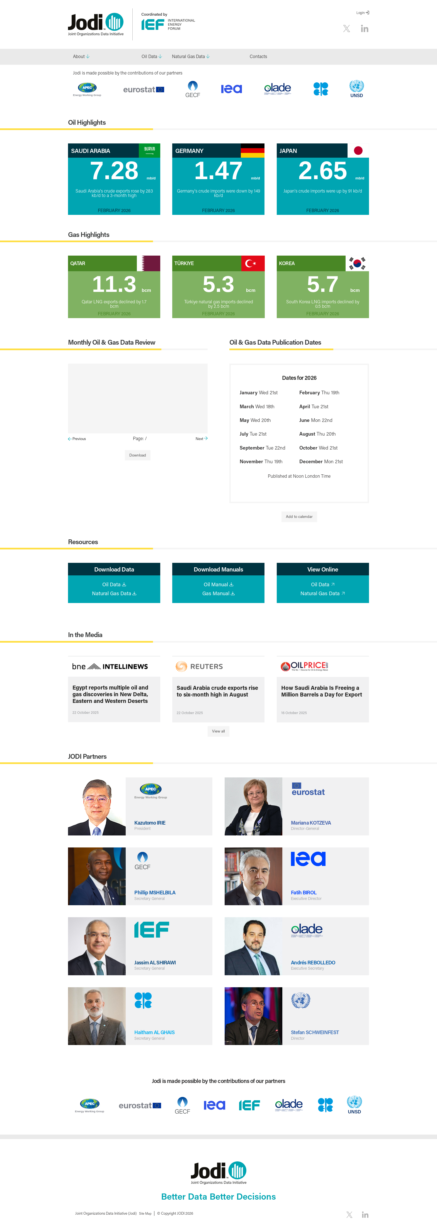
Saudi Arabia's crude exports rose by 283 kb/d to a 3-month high (114, 192)
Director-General (307, 829)
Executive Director (308, 898)
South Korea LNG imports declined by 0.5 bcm (322, 301)
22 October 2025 (85, 713)
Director (298, 1038)
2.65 (332, 170)
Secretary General (151, 898)
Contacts (258, 56)
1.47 (227, 170)
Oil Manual (216, 584)
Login (360, 13)
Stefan (318, 1031)
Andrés (316, 961)
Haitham (157, 1031)
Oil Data (149, 56)
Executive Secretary (310, 968)
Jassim (157, 961)
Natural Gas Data (188, 56)
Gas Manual (215, 593)
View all (218, 731)
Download (137, 455)
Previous (79, 438)
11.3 (123, 282)
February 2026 (114, 210)
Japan (288, 150)
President (143, 829)
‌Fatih (305, 891)
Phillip (157, 891)
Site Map (146, 1213)
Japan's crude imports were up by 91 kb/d (322, 190)
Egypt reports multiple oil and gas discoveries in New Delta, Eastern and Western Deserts (110, 694)
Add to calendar (299, 516)
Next (199, 438)
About (79, 56)
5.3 (230, 282)
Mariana (313, 822)
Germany (189, 150)
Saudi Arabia (90, 150)
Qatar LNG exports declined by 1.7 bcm (114, 301)
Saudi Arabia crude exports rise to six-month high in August (217, 691)
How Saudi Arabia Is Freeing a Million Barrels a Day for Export (321, 691)
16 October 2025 (294, 713)
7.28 (123, 170)
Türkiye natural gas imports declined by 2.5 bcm (218, 301)
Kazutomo (151, 822)
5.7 (334, 282)
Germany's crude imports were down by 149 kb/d (218, 192)
